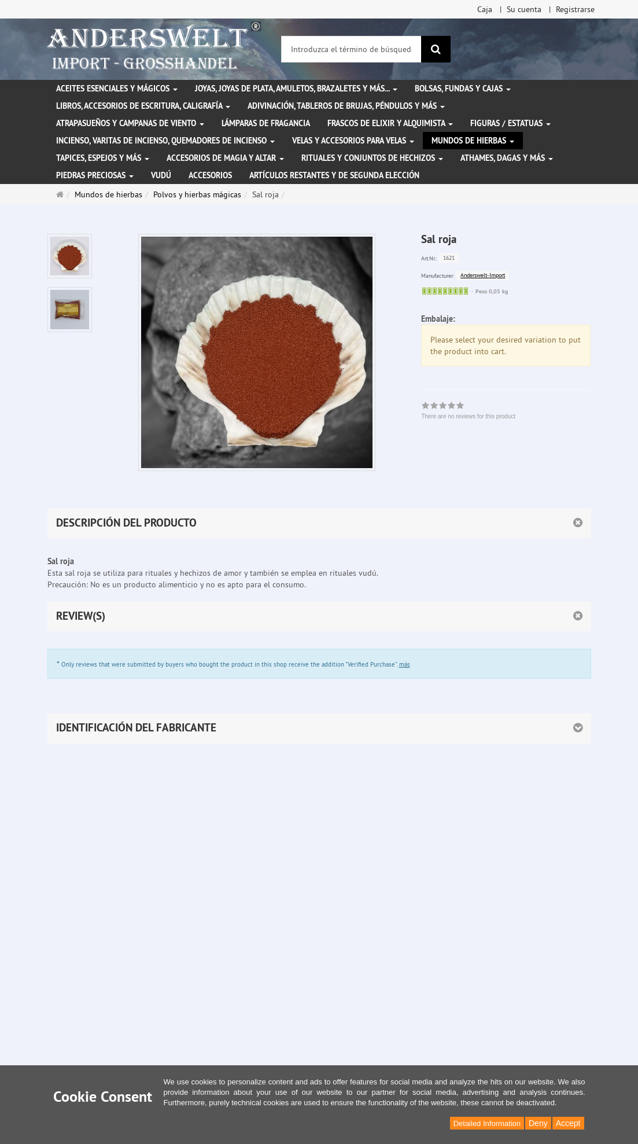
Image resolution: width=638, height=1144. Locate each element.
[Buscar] (436, 49)
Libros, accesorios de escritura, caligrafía (143, 106)
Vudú (161, 175)
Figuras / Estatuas (510, 123)
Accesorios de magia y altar (225, 158)
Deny (538, 1123)
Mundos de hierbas (473, 140)
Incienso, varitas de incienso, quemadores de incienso (165, 140)
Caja (484, 9)
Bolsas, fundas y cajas (463, 88)
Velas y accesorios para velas (353, 140)
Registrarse (575, 9)
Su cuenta (524, 9)
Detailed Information (487, 1123)
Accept (568, 1123)
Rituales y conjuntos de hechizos (372, 158)
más (404, 664)
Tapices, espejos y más (102, 158)
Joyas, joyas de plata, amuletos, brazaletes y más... (296, 88)
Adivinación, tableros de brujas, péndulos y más (346, 106)
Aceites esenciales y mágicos (117, 88)
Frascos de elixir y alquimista (390, 123)
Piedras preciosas (95, 175)
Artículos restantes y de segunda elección (334, 175)
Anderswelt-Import (482, 275)
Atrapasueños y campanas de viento (130, 123)
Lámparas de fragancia (266, 123)
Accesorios (210, 175)
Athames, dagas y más (506, 158)
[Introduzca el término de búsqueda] (351, 49)
